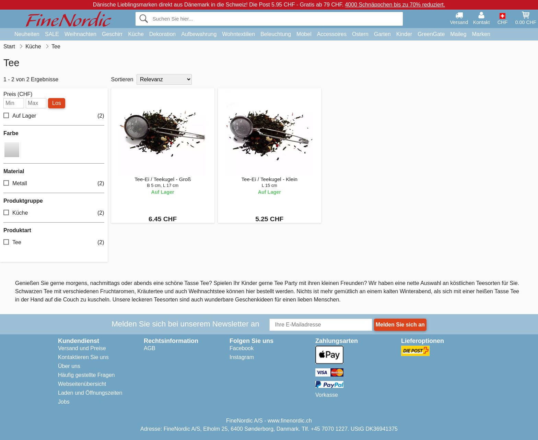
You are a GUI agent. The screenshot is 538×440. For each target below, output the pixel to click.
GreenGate (431, 34)
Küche (135, 34)
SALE (52, 34)
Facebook (242, 348)
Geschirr (112, 34)
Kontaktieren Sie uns (83, 357)
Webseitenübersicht (82, 384)
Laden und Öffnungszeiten (90, 393)
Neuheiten (26, 34)
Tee (53, 242)
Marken (481, 34)
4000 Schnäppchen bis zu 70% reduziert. (395, 5)
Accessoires (332, 34)
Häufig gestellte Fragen (86, 375)
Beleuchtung (275, 34)
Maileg (458, 34)
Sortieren (122, 79)
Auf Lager (53, 116)
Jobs (64, 402)
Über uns (69, 366)
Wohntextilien (238, 34)
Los (56, 103)
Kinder (404, 34)
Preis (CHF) (17, 94)
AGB (149, 348)
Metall (53, 183)
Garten (382, 34)
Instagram (242, 357)
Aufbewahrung (199, 34)
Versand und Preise (82, 348)
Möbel (304, 34)
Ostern (360, 34)
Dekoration (162, 34)
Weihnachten (80, 34)
